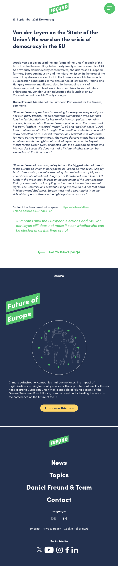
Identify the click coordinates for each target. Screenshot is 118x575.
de (53, 518)
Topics (59, 474)
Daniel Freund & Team (59, 486)
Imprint (35, 528)
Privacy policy (52, 528)
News (59, 462)
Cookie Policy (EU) (76, 528)
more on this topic (61, 408)
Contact (59, 499)
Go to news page (59, 251)
